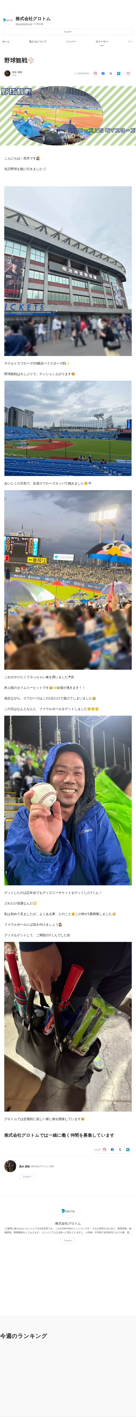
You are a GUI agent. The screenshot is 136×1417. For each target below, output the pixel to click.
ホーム (6, 41)
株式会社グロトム (33, 19)
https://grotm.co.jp (24, 24)
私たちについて (38, 41)
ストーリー (102, 41)
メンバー (71, 41)
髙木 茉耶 (17, 72)
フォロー (68, 31)
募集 (130, 41)
